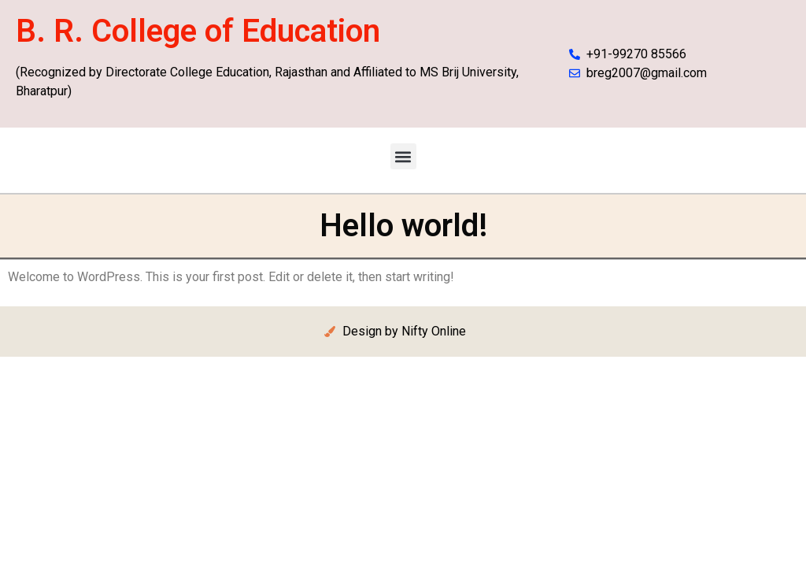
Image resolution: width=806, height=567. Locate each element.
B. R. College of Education (198, 31)
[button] (403, 156)
